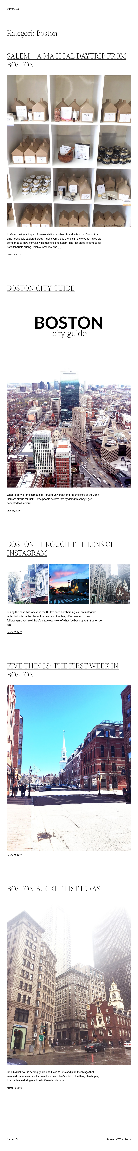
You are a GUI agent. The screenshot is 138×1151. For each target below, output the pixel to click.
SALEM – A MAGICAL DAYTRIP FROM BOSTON (66, 60)
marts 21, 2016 (14, 855)
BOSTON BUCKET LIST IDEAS (53, 888)
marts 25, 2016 (14, 632)
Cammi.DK (13, 8)
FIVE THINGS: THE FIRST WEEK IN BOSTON (63, 670)
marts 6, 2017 (14, 254)
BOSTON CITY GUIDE (41, 288)
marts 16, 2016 (14, 1088)
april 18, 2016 (13, 510)
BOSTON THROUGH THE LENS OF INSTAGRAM (60, 548)
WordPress (124, 1139)
